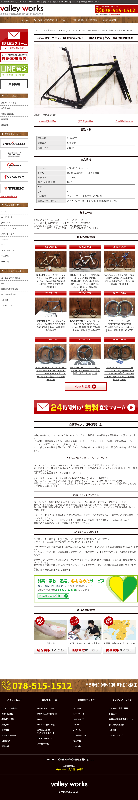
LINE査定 (5, 741)
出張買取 (5, 125)
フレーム (5, 239)
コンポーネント (7, 250)
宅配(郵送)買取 (7, 114)
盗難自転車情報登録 (9, 289)
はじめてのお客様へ (9, 103)
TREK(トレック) (44, 738)
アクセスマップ (7, 305)
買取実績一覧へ (85, 121)
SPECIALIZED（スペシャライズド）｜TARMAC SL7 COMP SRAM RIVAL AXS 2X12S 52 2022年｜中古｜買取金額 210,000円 (51, 281)
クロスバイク (6, 223)
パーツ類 (5, 261)
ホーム (25, 20)
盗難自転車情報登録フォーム (121, 719)
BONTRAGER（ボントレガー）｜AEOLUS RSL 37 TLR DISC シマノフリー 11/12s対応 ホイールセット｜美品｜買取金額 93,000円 (50, 373)
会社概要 (5, 300)
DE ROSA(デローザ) (46, 725)
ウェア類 (5, 256)
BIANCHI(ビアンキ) (45, 708)
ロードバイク (6, 217)
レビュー (63, 20)
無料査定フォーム (9, 735)
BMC (39, 719)
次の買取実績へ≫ (124, 121)
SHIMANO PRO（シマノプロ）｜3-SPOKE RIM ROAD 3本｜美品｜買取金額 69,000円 (85, 370)
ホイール (5, 245)
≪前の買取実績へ (47, 121)
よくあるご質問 (109, 20)
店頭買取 (5, 119)
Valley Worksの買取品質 (44, 20)
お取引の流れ (78, 20)
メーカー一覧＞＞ (8, 196)
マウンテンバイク (8, 228)
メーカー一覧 (43, 744)
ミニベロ (5, 212)
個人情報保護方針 (8, 294)
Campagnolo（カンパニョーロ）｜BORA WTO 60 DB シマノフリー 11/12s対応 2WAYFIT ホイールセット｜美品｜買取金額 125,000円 (119, 373)
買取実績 (93, 20)
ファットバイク (7, 234)
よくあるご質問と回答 (10, 278)
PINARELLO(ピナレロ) (47, 714)
